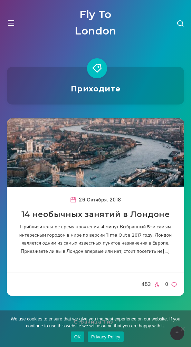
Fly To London (95, 22)
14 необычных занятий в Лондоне (95, 214)
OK (77, 336)
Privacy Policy (105, 336)
